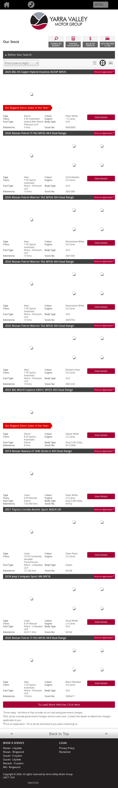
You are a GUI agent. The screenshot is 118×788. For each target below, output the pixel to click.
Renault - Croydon (13, 763)
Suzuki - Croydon (12, 755)
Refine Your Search (18, 55)
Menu (99, 4)
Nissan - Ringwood (13, 752)
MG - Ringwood (11, 767)
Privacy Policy (66, 748)
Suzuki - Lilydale (12, 759)
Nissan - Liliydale (12, 748)
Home (12, 5)
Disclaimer (65, 752)
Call (37, 5)
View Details (101, 117)
